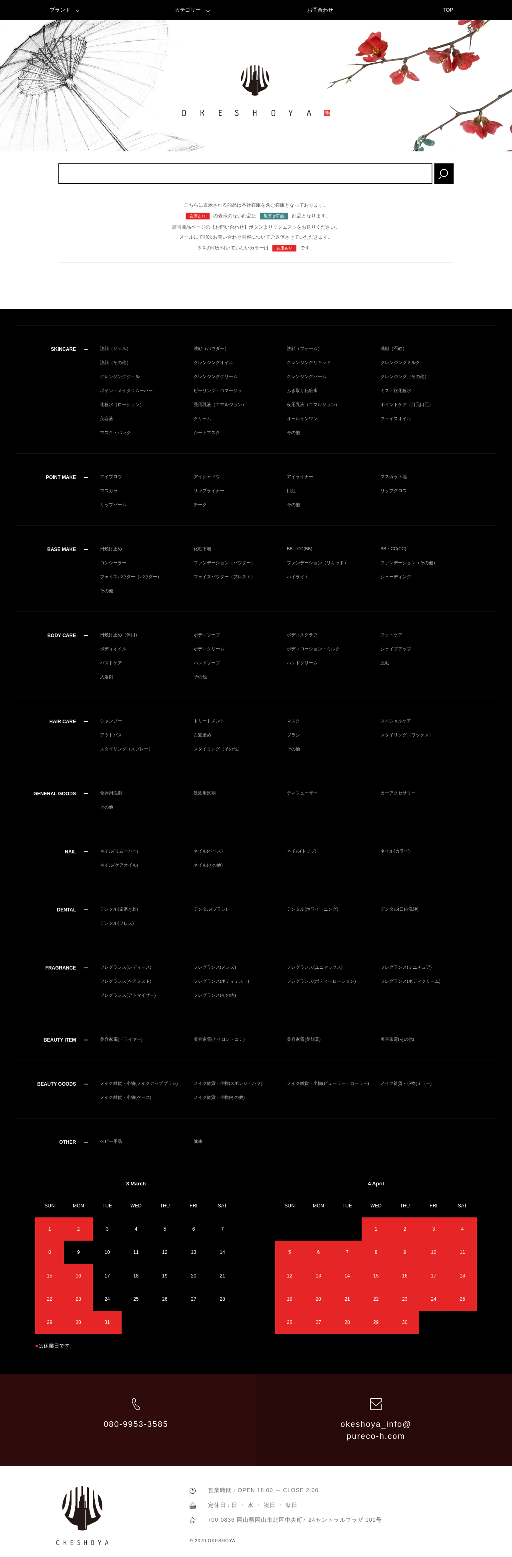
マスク (293, 720)
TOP (448, 10)
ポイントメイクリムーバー (126, 390)
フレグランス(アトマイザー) (128, 995)
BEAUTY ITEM (60, 1040)
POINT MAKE (61, 477)
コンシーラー (113, 562)
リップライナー (209, 490)
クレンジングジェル (120, 376)
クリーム (202, 418)
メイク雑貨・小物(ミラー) (406, 1083)
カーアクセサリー (398, 793)
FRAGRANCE (60, 968)
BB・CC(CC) (393, 548)
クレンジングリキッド (309, 362)
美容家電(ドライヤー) (121, 1039)
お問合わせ (320, 10)
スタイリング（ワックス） (406, 734)
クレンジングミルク (400, 362)
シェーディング (395, 576)
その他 (293, 432)
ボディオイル (113, 648)
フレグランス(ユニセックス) (314, 967)
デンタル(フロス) (117, 923)
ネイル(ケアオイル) (119, 865)
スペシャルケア (395, 720)
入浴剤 (106, 676)
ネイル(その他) (208, 865)
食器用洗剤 (111, 793)
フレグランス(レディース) (125, 967)
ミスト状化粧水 (395, 390)
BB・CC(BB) (299, 548)
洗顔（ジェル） (115, 348)
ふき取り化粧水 (302, 390)
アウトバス (111, 734)
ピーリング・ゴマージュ (218, 390)
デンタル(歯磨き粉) (119, 909)
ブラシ (293, 734)
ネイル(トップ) (301, 851)
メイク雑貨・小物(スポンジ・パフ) (228, 1083)
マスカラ (109, 490)
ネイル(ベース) (208, 851)
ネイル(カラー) (395, 851)
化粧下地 (202, 548)
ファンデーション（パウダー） (224, 562)
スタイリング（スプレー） (126, 748)
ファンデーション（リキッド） (317, 562)
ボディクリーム (209, 648)
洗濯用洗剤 (205, 793)
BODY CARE (61, 635)
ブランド (60, 10)
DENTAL (66, 910)
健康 (198, 1141)
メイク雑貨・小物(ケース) (125, 1097)
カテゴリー (188, 10)
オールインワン (302, 418)
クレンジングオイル (213, 362)
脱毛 (384, 662)
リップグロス (393, 490)
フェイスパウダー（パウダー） (131, 576)
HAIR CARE (62, 721)
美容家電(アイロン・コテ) (219, 1039)
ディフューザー (302, 793)
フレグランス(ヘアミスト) (125, 981)
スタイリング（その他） (218, 748)
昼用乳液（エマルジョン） (220, 404)
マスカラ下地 (393, 476)
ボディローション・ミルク (313, 648)
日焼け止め (111, 548)
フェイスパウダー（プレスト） (224, 576)
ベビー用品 (111, 1141)
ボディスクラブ (302, 634)
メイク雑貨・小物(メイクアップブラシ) (139, 1083)
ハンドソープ (207, 662)
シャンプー (111, 720)
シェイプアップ (395, 648)
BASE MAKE (61, 549)
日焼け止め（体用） (120, 634)
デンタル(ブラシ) (210, 909)
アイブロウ (111, 476)
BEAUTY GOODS (56, 1084)
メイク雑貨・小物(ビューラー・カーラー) (328, 1083)
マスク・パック (115, 432)
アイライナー (300, 476)
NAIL (70, 852)
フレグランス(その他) (215, 995)
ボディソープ (207, 634)
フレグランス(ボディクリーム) (410, 981)
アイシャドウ (207, 476)
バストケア (111, 662)
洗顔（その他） (115, 362)
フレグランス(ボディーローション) (321, 981)
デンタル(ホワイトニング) (312, 909)
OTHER (67, 1142)
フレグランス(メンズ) (215, 967)
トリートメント (209, 720)
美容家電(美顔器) (303, 1039)
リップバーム (113, 504)
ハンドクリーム (302, 662)
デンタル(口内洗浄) (399, 909)
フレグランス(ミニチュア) (406, 967)
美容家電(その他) (397, 1039)
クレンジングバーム (306, 376)
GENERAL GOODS (55, 794)
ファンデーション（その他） (409, 562)
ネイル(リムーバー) (119, 851)
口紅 (291, 490)
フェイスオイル (395, 418)
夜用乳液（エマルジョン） (313, 404)
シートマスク (207, 432)
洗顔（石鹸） (393, 348)
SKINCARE (63, 349)
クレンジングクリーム (216, 376)
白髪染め (202, 734)
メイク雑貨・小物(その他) (219, 1097)
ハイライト (298, 576)
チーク (200, 504)
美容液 (106, 418)
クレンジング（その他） (404, 376)
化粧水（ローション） (122, 404)
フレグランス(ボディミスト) (221, 981)
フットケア (391, 634)
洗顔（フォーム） (304, 348)
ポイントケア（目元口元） (406, 404)
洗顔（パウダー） (211, 348)
